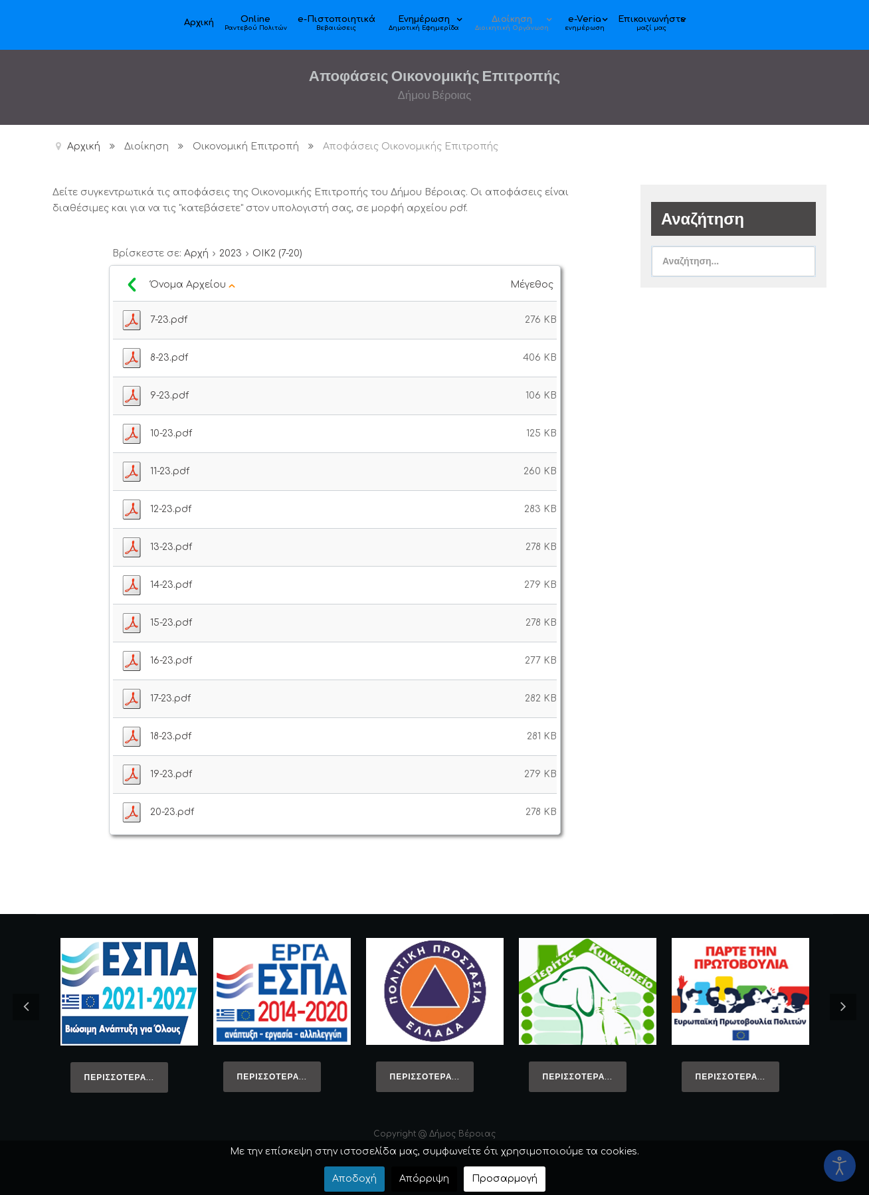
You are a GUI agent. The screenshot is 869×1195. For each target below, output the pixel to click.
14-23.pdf (171, 585)
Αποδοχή (354, 1179)
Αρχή (196, 253)
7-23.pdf (168, 320)
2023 (230, 253)
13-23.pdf (171, 547)
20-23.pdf (172, 812)
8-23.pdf (169, 358)
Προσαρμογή (504, 1179)
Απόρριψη (424, 1179)
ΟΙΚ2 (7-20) (277, 253)
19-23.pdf (171, 774)
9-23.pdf (169, 396)
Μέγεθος (533, 285)
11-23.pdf (169, 471)
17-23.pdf (170, 698)
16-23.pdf (171, 661)
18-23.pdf (170, 736)
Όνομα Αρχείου (192, 285)
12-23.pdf (170, 509)
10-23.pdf (171, 433)
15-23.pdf (171, 623)
